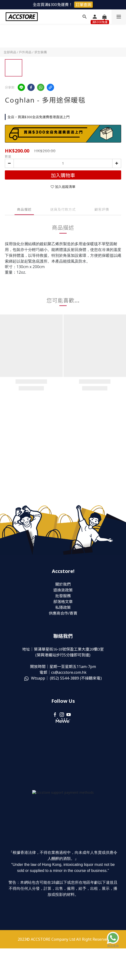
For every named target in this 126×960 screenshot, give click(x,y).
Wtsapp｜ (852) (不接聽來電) (63, 678)
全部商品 (10, 52)
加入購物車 (63, 175)
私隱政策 (63, 607)
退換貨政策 (63, 590)
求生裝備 (40, 52)
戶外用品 (25, 52)
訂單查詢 (83, 4)
